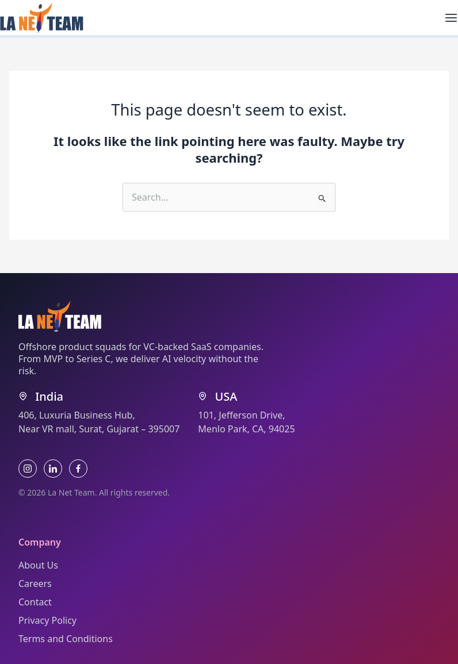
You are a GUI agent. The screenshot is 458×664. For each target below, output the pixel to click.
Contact (35, 602)
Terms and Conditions (65, 638)
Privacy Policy (47, 620)
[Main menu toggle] (451, 18)
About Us (38, 565)
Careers (35, 583)
